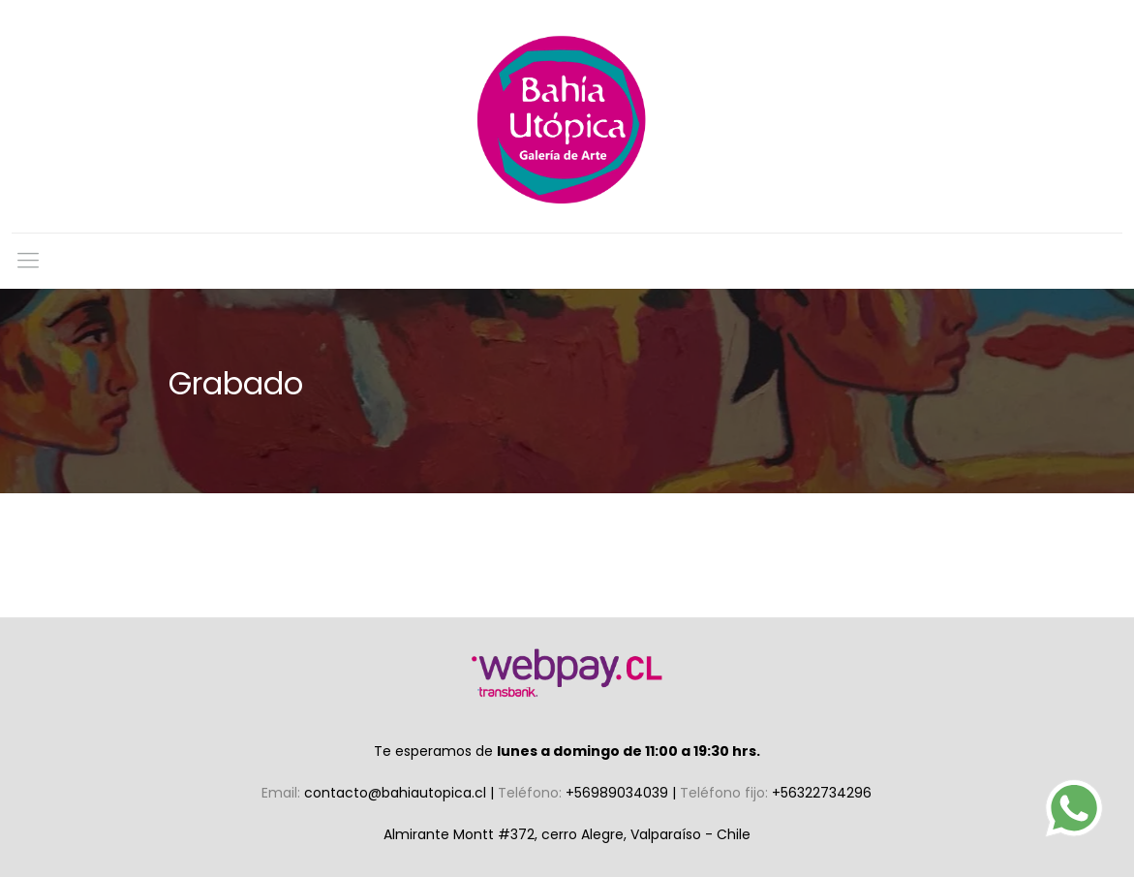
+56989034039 (619, 792)
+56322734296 (822, 792)
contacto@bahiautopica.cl (397, 792)
